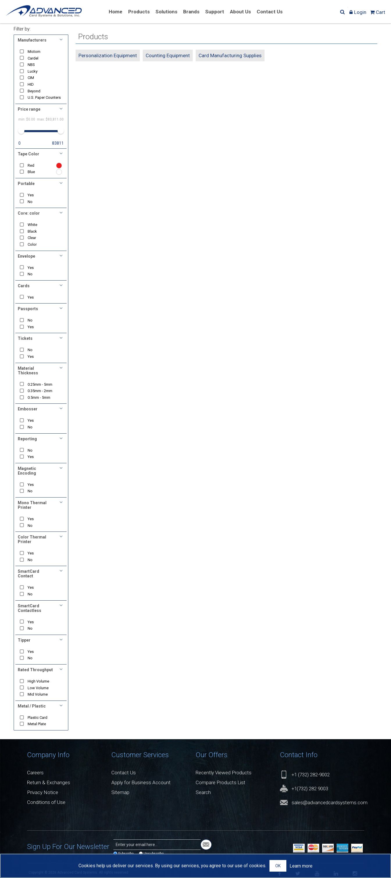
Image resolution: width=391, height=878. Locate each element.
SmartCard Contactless (29, 608)
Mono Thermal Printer (32, 505)
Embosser (28, 409)
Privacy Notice (42, 792)
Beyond (34, 91)
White (32, 224)
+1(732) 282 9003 (310, 788)
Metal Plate (37, 724)
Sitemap (120, 792)
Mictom (34, 51)
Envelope (26, 256)
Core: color (29, 213)
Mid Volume (38, 694)
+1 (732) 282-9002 (311, 775)
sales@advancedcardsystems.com (329, 802)
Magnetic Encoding (27, 470)
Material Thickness (28, 370)
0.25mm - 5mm (40, 384)
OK (278, 865)
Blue (31, 172)
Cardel (33, 58)
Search (203, 792)
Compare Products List (220, 782)
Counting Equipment (168, 55)
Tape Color (28, 154)
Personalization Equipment (107, 55)
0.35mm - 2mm (40, 391)
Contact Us (123, 772)
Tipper (24, 640)
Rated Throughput (35, 669)
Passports (28, 308)
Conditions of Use (46, 802)
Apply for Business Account (141, 782)
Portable (26, 183)
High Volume (38, 681)
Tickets (25, 338)
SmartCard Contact (28, 573)
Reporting (27, 439)
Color (32, 244)
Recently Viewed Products (223, 772)
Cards (24, 285)
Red (31, 165)
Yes (31, 195)
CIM (31, 78)
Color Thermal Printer (32, 539)
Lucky (33, 71)
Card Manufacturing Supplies (230, 55)
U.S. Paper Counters (44, 97)
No (30, 202)
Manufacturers (32, 40)
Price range (29, 109)
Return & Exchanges (48, 782)
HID (31, 84)
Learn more (301, 866)
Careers (35, 772)
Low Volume (38, 688)
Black (32, 231)
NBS (31, 64)
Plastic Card (37, 717)
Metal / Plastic (32, 706)
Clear (32, 238)
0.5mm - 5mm (39, 397)
